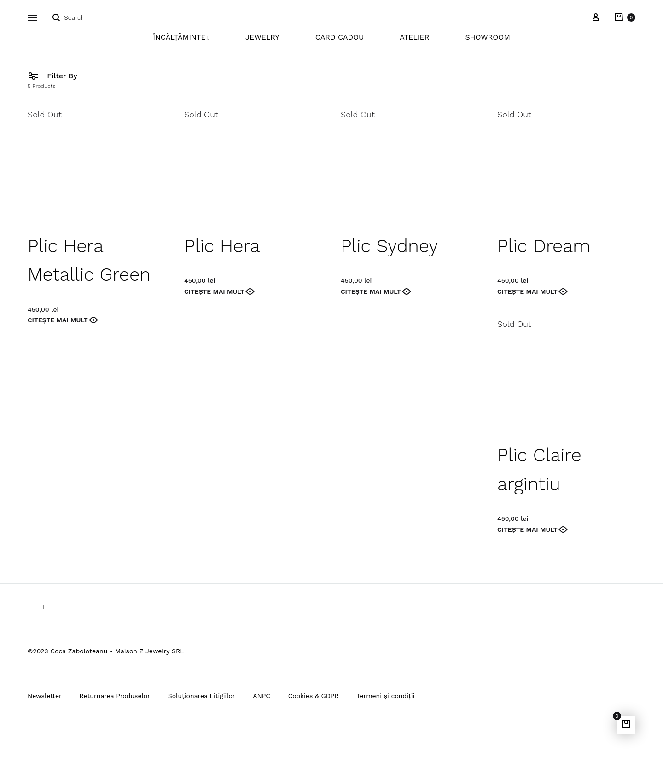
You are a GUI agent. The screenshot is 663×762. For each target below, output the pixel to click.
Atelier (414, 37)
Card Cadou (339, 37)
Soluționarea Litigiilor (201, 695)
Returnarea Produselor (115, 695)
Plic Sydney (389, 246)
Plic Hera (222, 246)
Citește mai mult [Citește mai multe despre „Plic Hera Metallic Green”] (58, 320)
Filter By (52, 75)
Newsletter (45, 695)
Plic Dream (543, 246)
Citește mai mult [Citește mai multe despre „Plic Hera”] (214, 291)
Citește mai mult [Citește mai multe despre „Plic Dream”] (527, 291)
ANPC (261, 695)
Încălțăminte (181, 37)
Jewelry (262, 37)
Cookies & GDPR (313, 695)
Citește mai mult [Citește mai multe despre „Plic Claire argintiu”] (527, 529)
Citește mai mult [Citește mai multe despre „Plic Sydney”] (371, 291)
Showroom (487, 37)
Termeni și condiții (385, 695)
